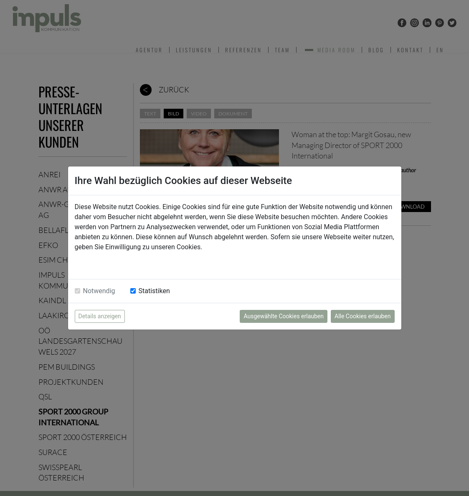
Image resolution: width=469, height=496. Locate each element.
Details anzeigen (100, 316)
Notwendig (99, 291)
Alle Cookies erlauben (362, 316)
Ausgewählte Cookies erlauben (283, 316)
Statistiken (154, 291)
